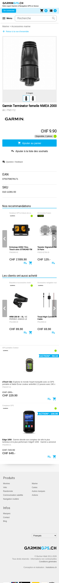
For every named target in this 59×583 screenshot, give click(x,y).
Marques (6, 513)
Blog (5, 521)
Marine (5, 26)
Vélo (5, 487)
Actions (35, 495)
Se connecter (9, 11)
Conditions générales (48, 562)
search (53, 18)
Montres (6, 483)
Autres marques (38, 491)
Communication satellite (13, 495)
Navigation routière (11, 499)
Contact (6, 517)
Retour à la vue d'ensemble (15, 31)
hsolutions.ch (51, 567)
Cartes (34, 487)
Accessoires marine (20, 26)
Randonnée (8, 491)
